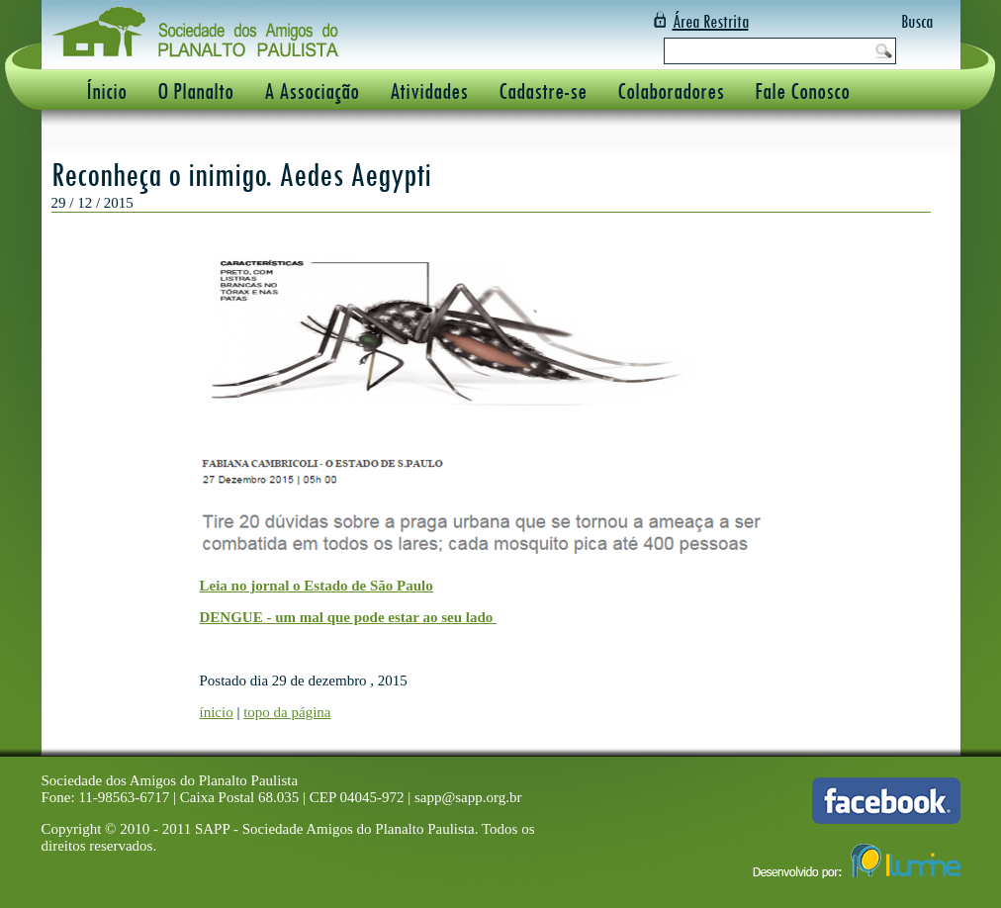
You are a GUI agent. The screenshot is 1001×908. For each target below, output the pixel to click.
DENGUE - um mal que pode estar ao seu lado (349, 617)
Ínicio (106, 90)
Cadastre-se (543, 90)
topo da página (286, 712)
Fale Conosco (802, 90)
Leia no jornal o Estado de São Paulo (316, 585)
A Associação (311, 90)
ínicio (216, 712)
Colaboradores (670, 90)
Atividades (429, 90)
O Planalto (195, 90)
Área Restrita (711, 21)
